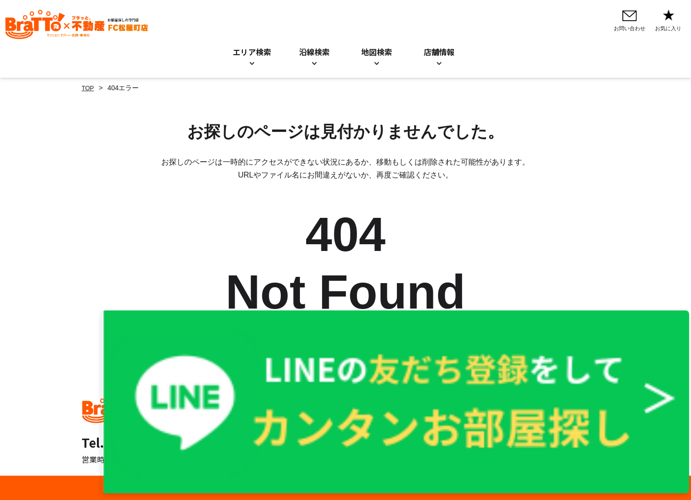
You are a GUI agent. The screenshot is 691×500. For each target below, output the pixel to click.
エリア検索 (252, 52)
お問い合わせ (334, 400)
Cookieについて (435, 413)
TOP (88, 88)
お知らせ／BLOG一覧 (347, 413)
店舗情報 (327, 425)
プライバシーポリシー (444, 400)
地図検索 (376, 52)
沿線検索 (314, 52)
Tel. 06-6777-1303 (135, 442)
